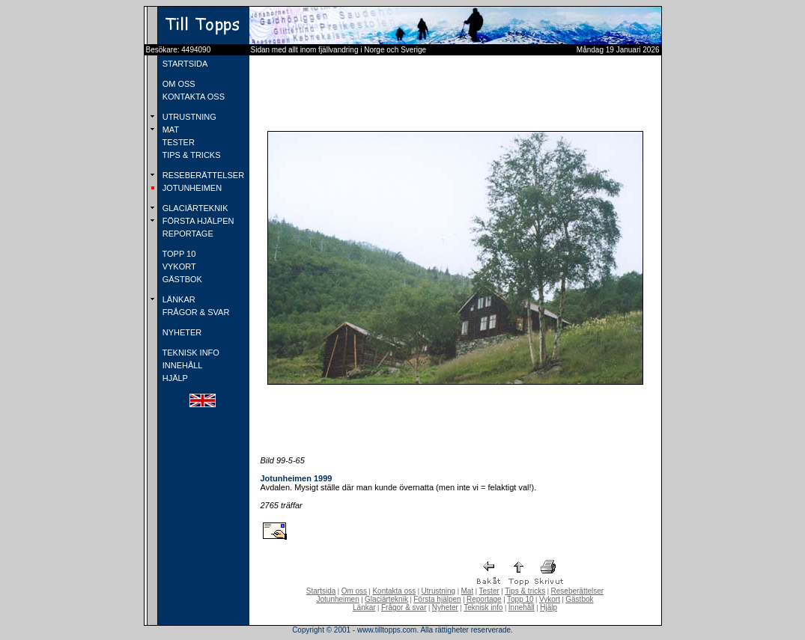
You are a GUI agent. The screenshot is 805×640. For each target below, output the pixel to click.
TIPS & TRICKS (190, 154)
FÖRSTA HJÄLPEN (197, 220)
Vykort (549, 599)
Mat (467, 591)
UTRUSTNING (188, 116)
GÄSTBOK (181, 279)
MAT (169, 129)
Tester (489, 591)
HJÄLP (174, 378)
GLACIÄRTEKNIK (194, 208)
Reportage (484, 599)
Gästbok (579, 599)
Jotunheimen (337, 599)
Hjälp (548, 607)
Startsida (320, 591)
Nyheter (445, 607)
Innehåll (521, 607)
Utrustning (439, 591)
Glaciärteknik (386, 599)
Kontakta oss (394, 591)
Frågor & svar (404, 607)
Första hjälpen (437, 599)
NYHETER (181, 332)
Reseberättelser (577, 591)
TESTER (177, 142)
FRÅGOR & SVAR (195, 312)
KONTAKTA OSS (192, 96)
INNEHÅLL (181, 365)
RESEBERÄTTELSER (202, 175)
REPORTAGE (186, 233)
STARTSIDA (184, 63)
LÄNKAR (177, 299)
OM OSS (177, 83)
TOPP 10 (178, 253)
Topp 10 (520, 599)
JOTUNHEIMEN (191, 187)
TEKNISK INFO (189, 352)
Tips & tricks (525, 591)
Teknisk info (483, 607)
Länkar (364, 607)
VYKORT (178, 266)
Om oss (354, 591)
